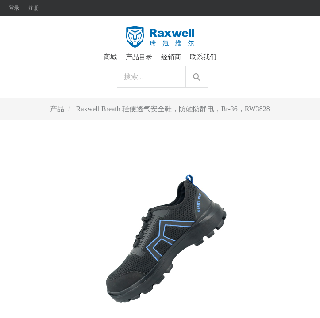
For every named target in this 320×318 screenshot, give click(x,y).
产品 (57, 109)
